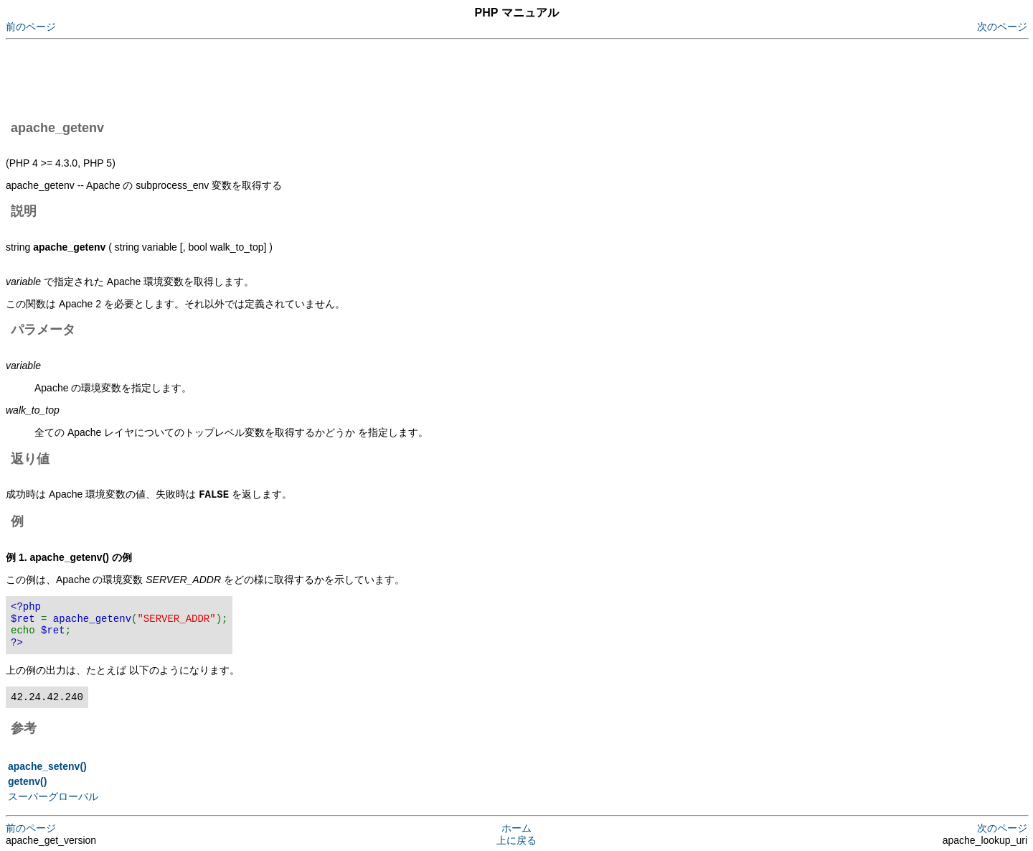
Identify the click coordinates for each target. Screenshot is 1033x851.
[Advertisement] (267, 77)
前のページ (31, 26)
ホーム (516, 827)
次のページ (1002, 26)
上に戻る (516, 839)
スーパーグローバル (53, 795)
